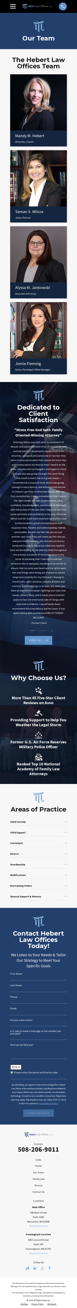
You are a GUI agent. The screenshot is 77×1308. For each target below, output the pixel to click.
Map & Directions (38, 1226)
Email (13, 1008)
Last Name (16, 985)
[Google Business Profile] (35, 1268)
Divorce (38, 1185)
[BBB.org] (42, 1268)
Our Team (38, 1172)
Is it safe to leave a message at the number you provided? (35, 1032)
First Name (16, 974)
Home (38, 1165)
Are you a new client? (21, 1020)
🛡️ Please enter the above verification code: (34, 1072)
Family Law (38, 1178)
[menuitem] (24, 1304)
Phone (13, 997)
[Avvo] (27, 1268)
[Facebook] (49, 1268)
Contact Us (38, 1191)
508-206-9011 (38, 1149)
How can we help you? (21, 1045)
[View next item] (52, 630)
